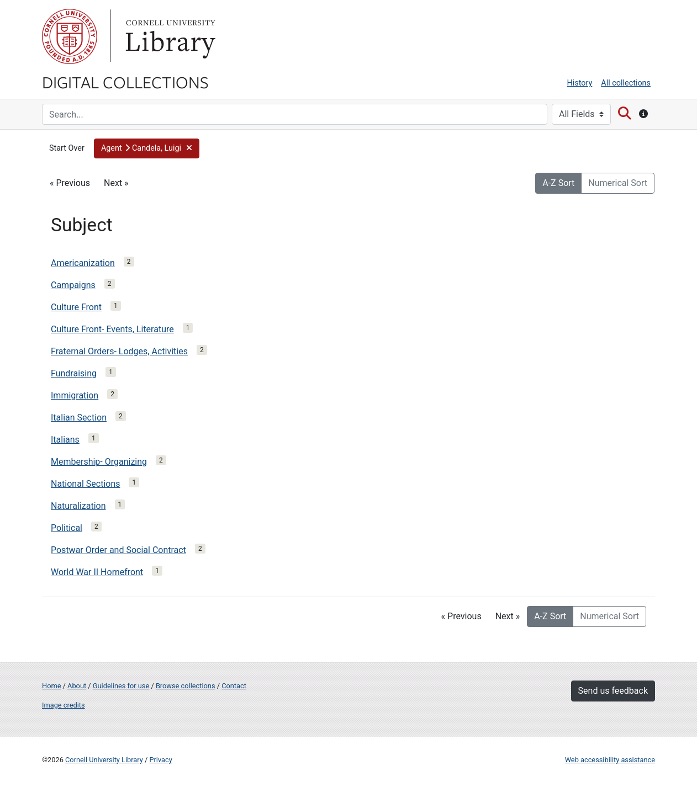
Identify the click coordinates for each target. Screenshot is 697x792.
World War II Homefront (97, 572)
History (580, 83)
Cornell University (69, 36)
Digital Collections (125, 82)
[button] (147, 148)
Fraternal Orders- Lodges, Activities (119, 351)
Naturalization (78, 506)
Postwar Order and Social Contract (118, 550)
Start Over (67, 148)
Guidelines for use (121, 686)
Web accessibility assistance (610, 760)
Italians (65, 439)
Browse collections (185, 686)
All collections (626, 83)
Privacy (160, 760)
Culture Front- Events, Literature (112, 329)
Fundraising (74, 373)
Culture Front (76, 307)
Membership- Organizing (99, 461)
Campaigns (73, 285)
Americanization (83, 263)
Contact (233, 686)
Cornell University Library (104, 760)
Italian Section (79, 417)
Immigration (74, 395)
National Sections (85, 484)
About (76, 686)
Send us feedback (613, 690)
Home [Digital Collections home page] (51, 686)
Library (169, 36)
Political (66, 528)
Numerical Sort (617, 183)
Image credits (63, 705)
